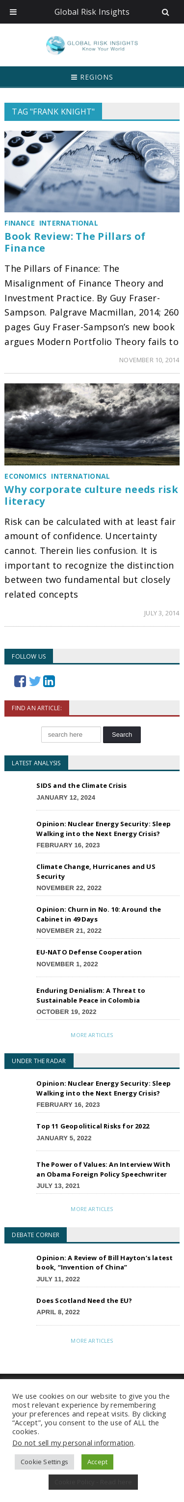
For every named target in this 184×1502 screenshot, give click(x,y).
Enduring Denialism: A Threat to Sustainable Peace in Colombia (90, 995)
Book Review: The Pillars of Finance (74, 242)
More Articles (92, 1035)
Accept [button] (97, 1461)
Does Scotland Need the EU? (84, 1300)
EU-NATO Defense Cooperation (89, 952)
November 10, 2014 (149, 359)
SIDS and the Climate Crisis (81, 785)
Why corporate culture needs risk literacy (91, 495)
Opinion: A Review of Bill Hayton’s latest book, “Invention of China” (104, 1262)
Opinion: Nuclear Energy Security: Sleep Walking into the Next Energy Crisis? (103, 828)
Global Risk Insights (92, 11)
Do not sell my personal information (73, 1442)
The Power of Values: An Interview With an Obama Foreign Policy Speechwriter (103, 1169)
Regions (92, 77)
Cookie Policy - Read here (93, 1481)
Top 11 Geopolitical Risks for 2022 (92, 1126)
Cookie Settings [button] (44, 1461)
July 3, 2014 (161, 612)
